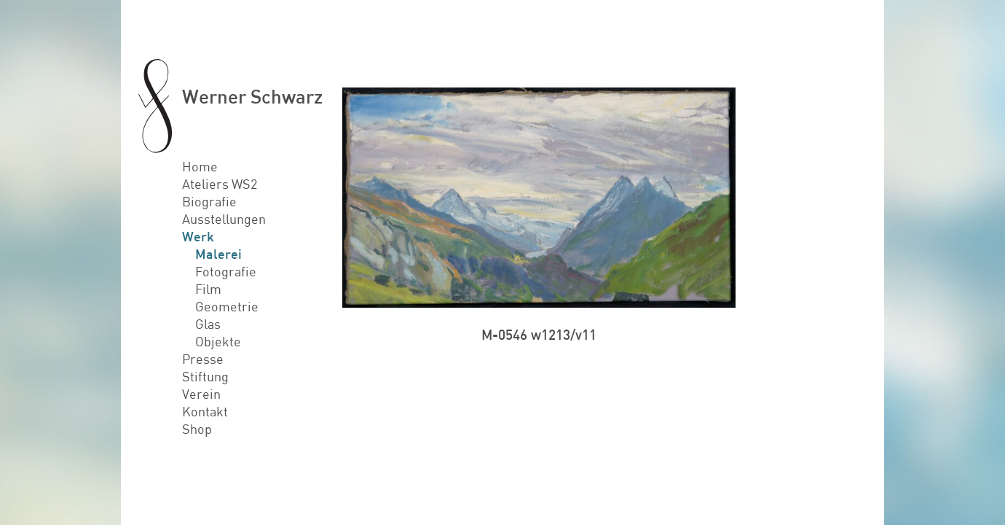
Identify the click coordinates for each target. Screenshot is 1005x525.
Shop (197, 429)
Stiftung (205, 376)
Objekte (218, 341)
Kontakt (205, 411)
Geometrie (227, 306)
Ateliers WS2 (219, 184)
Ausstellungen (224, 219)
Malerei (218, 254)
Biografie (209, 201)
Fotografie (225, 271)
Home (200, 166)
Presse (203, 359)
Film (208, 289)
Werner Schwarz (252, 96)
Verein (201, 394)
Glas (208, 324)
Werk (198, 236)
